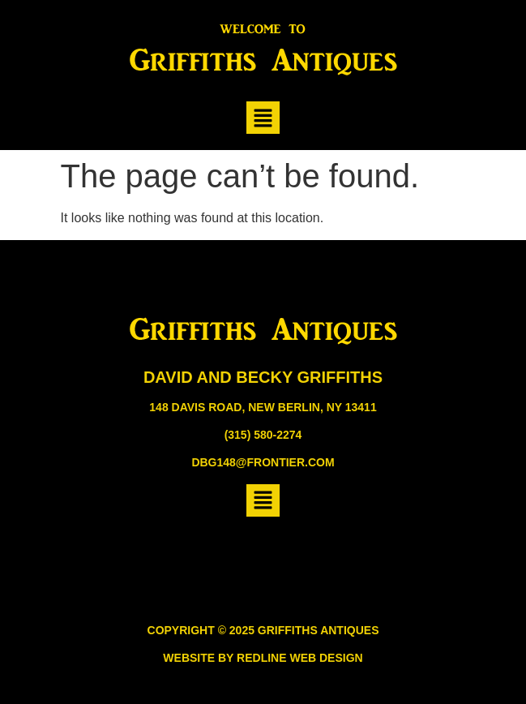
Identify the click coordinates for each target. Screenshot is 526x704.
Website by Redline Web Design (262, 657)
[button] (262, 117)
